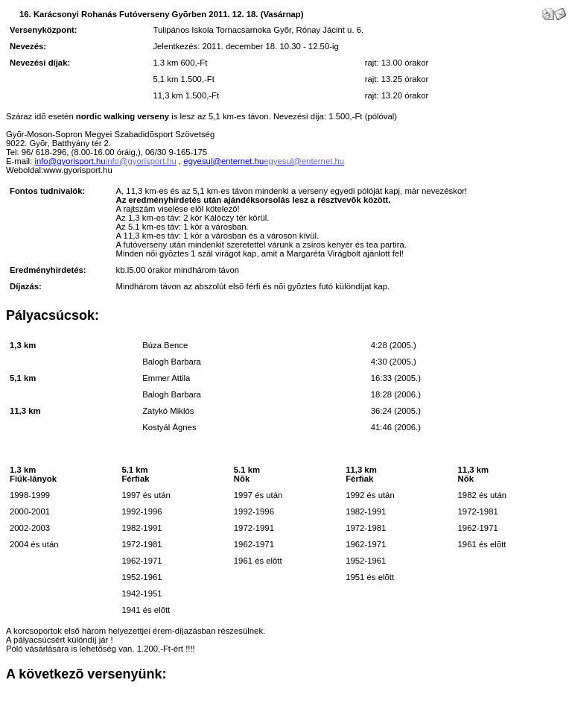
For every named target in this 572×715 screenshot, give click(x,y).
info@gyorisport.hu (69, 161)
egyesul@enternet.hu (223, 161)
